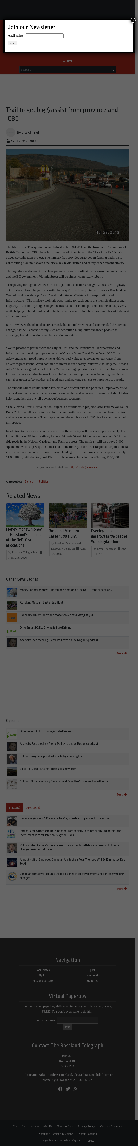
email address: (16, 35)
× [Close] (133, 20)
